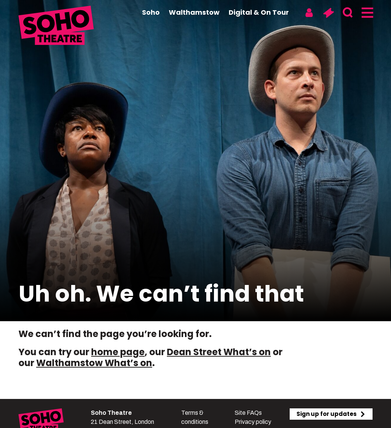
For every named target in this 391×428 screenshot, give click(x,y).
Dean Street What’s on (219, 352)
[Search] (347, 12)
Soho (151, 12)
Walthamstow (194, 12)
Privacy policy (253, 422)
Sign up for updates (331, 414)
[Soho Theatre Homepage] (56, 26)
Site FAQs (248, 413)
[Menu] (367, 12)
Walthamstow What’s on (94, 363)
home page (118, 352)
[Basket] (328, 12)
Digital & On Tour (259, 12)
